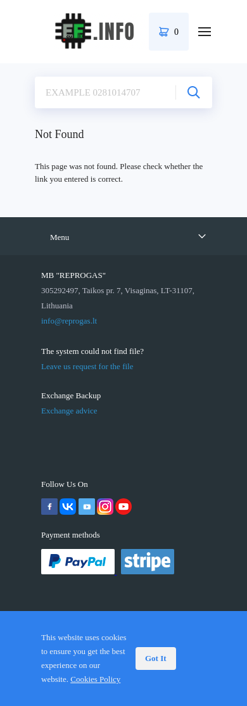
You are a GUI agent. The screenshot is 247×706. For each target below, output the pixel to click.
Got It (156, 658)
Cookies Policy (95, 679)
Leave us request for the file (87, 366)
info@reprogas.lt (69, 320)
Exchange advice (69, 410)
